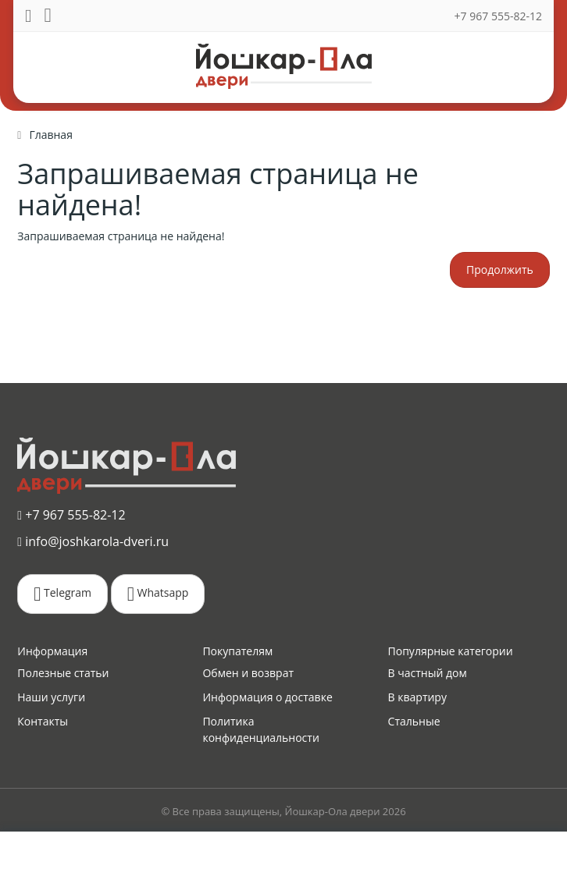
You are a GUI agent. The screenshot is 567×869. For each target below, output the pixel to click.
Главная (51, 134)
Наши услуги (51, 697)
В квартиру (417, 697)
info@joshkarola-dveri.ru (93, 541)
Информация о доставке (267, 697)
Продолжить (499, 269)
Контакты (42, 721)
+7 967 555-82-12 (498, 16)
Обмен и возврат (248, 672)
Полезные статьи (63, 672)
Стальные (414, 721)
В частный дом (427, 672)
